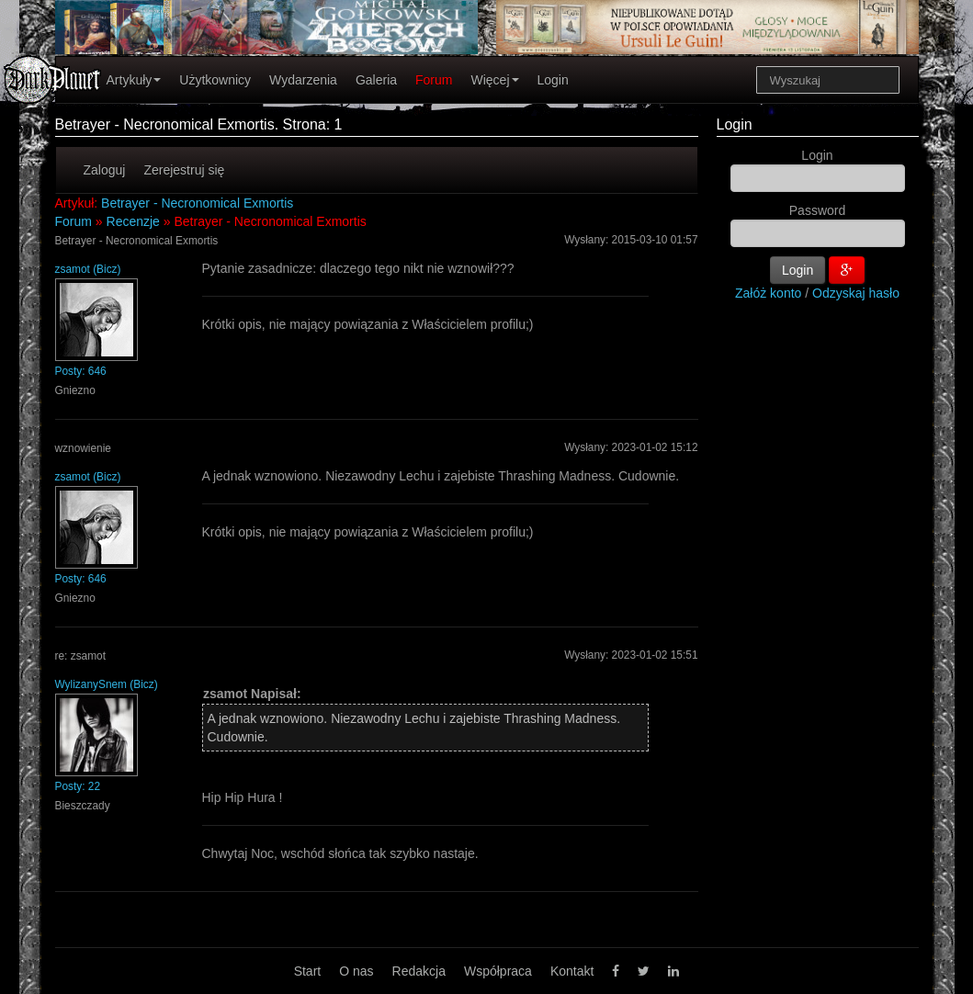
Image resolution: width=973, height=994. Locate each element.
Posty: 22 (78, 786)
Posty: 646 (81, 371)
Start (308, 971)
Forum (433, 80)
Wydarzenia (303, 80)
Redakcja (419, 971)
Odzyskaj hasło (855, 293)
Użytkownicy (215, 80)
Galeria (376, 80)
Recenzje (133, 221)
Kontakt (572, 971)
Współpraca (498, 971)
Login (553, 80)
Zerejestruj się (183, 170)
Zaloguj (105, 170)
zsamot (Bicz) (88, 269)
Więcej (494, 80)
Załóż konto (768, 293)
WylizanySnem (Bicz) (106, 684)
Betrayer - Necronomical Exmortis (197, 203)
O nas (356, 971)
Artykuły (134, 80)
